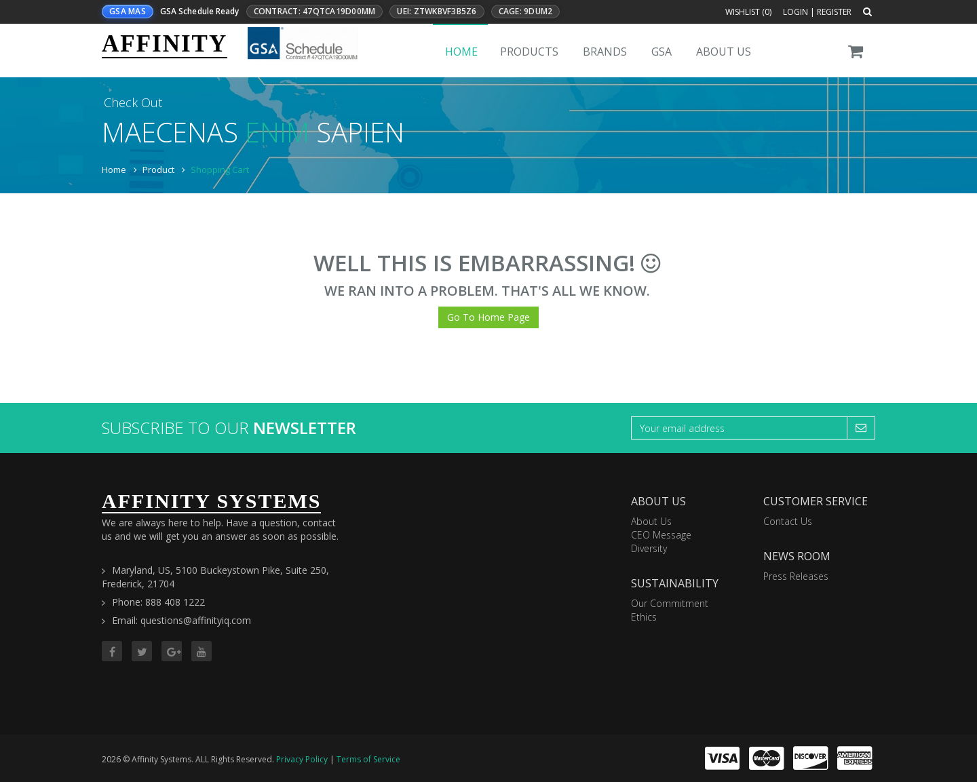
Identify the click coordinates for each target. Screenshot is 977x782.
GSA (661, 51)
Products (529, 51)
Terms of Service (368, 759)
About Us (723, 51)
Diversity (649, 548)
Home (461, 51)
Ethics (644, 616)
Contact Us (787, 521)
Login (795, 12)
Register (834, 12)
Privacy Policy (302, 759)
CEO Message (661, 534)
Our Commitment (669, 603)
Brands (605, 51)
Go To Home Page (488, 317)
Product (158, 169)
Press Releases (795, 576)
